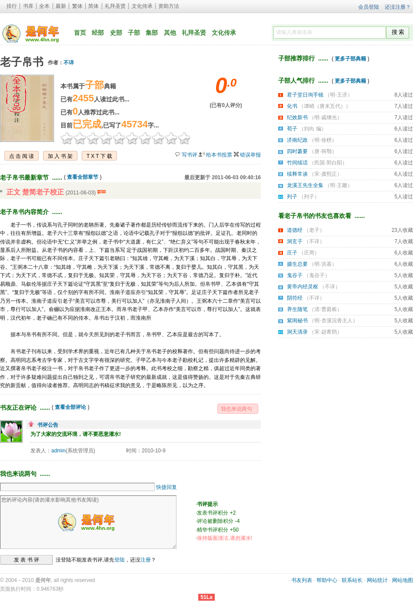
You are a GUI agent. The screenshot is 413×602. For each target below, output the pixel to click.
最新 (61, 6)
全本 (44, 6)
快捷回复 (166, 487)
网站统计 (377, 580)
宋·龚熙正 (325, 174)
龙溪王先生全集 (305, 185)
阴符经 (295, 298)
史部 (116, 32)
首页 (80, 32)
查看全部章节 (82, 177)
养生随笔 (297, 309)
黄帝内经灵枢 (302, 287)
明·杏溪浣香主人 (333, 321)
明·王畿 (338, 185)
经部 (98, 32)
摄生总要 (297, 264)
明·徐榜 (322, 140)
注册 (145, 560)
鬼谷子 (295, 275)
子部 (134, 32)
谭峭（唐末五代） (325, 106)
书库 (28, 6)
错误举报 (250, 155)
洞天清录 (297, 332)
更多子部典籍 (350, 59)
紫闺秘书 (297, 321)
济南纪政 (297, 140)
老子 (314, 230)
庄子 (292, 253)
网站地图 (402, 580)
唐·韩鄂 (322, 151)
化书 (292, 106)
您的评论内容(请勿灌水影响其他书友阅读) (88, 522)
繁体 (77, 6)
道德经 (295, 230)
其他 (170, 32)
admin (58, 451)
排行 (12, 6)
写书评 (189, 155)
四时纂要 (297, 151)
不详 (68, 63)
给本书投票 (219, 155)
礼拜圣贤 (115, 6)
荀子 (292, 129)
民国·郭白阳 (328, 163)
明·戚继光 (325, 117)
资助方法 (168, 6)
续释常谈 (297, 174)
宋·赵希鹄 (325, 332)
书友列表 (301, 580)
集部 (152, 32)
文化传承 (142, 6)
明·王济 (338, 95)
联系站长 (352, 580)
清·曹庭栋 (325, 309)
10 (184, 137)
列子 (292, 197)
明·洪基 (322, 264)
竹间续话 (297, 163)
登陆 (119, 560)
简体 (93, 6)
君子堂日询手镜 (305, 95)
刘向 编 (312, 129)
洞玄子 (295, 241)
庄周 (309, 253)
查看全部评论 (70, 407)
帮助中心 (326, 580)
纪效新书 (297, 117)
